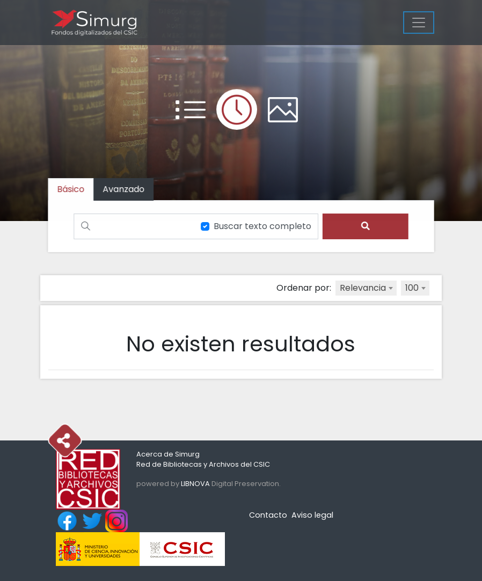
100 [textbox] (412, 288)
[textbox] (366, 288)
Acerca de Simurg (168, 454)
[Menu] (418, 22)
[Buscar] (132, 226)
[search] (364, 226)
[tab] (125, 190)
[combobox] (366, 288)
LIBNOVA (195, 484)
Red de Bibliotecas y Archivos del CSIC (203, 464)
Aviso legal (312, 515)
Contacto (268, 515)
